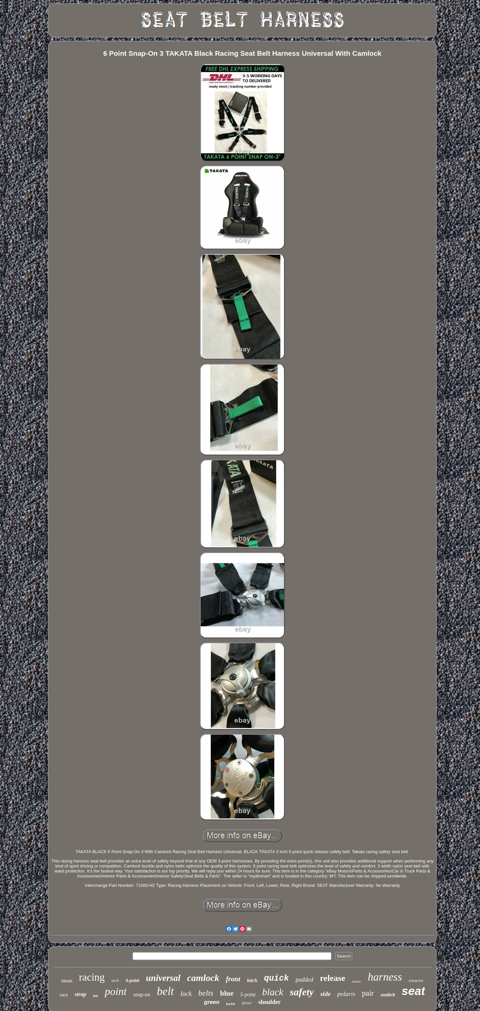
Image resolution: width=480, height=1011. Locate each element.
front (233, 979)
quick (276, 978)
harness (385, 977)
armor (356, 981)
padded (304, 979)
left (95, 996)
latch (252, 980)
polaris (346, 993)
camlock (203, 978)
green (211, 1002)
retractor (416, 980)
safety (302, 991)
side (325, 993)
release (332, 978)
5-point (248, 994)
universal (163, 978)
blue (226, 993)
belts (205, 993)
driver (247, 1003)
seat (413, 990)
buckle (230, 1004)
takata (66, 981)
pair (368, 993)
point (116, 991)
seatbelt (387, 994)
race (64, 994)
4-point (132, 980)
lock (186, 993)
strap (80, 994)
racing (92, 977)
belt (165, 991)
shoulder (269, 1002)
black (272, 992)
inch (115, 980)
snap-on (141, 994)
